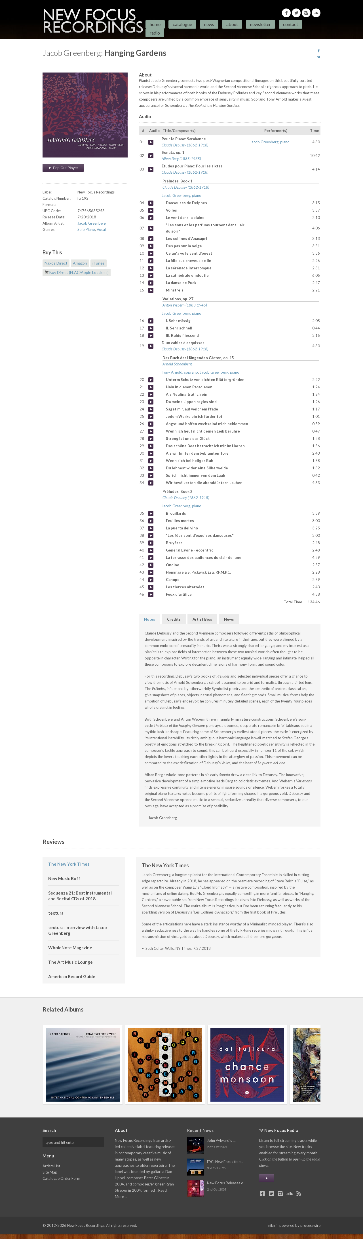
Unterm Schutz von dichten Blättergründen (150, 379)
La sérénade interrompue (150, 268)
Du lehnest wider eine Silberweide (150, 468)
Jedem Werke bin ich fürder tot (150, 416)
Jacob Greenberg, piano (270, 142)
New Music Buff (64, 878)
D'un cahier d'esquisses (150, 346)
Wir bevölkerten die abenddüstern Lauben (150, 483)
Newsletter (260, 24)
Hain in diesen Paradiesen (150, 387)
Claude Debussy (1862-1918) (185, 145)
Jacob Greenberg (91, 223)
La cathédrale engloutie (150, 275)
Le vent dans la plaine (150, 217)
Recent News (200, 1130)
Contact (290, 24)
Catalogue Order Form (61, 1178)
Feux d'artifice (150, 594)
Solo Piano (86, 229)
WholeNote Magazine (70, 947)
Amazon (80, 263)
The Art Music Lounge (70, 962)
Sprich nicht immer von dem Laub (150, 475)
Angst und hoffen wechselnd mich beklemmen (150, 424)
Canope (150, 579)
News (209, 24)
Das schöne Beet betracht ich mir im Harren (150, 446)
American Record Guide (71, 976)
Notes (149, 619)
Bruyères (150, 543)
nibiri (272, 1225)
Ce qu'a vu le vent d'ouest (150, 253)
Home (155, 24)
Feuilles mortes (150, 520)
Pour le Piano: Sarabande (150, 142)
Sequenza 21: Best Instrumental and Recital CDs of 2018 (80, 895)
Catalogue (182, 24)
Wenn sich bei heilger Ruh (150, 460)
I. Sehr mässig (150, 320)
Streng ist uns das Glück (150, 438)
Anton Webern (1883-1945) (184, 305)
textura (56, 913)
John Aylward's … (221, 1140)
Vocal (101, 229)
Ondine (150, 565)
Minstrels (150, 290)
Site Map (50, 1172)
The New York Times (68, 864)
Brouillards (150, 513)
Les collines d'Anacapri (150, 238)
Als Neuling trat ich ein (150, 394)
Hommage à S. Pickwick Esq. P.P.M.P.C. (150, 572)
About (232, 24)
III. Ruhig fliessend (150, 335)
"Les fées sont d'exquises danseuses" (150, 535)
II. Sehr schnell (150, 328)
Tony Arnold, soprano (180, 372)
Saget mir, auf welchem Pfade (150, 409)
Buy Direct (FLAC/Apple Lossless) (79, 272)
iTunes (98, 263)
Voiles (150, 210)
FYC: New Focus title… (225, 1161)
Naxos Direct (56, 263)
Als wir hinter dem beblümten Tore (150, 453)
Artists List (51, 1166)
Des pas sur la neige (150, 246)
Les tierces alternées (150, 587)
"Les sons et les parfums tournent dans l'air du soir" (150, 228)
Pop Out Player (63, 168)
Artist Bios (202, 619)
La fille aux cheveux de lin (150, 260)
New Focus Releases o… (226, 1183)
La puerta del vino (150, 528)
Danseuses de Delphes (150, 203)
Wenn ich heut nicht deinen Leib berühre (150, 431)
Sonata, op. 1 (150, 155)
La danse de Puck (150, 283)
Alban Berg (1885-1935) (181, 158)
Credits (174, 619)
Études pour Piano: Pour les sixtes (150, 169)
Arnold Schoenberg (177, 364)
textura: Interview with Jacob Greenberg (77, 930)
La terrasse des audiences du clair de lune (150, 557)
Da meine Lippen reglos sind (150, 402)
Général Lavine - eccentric (150, 550)
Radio (155, 32)
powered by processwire (299, 1225)
